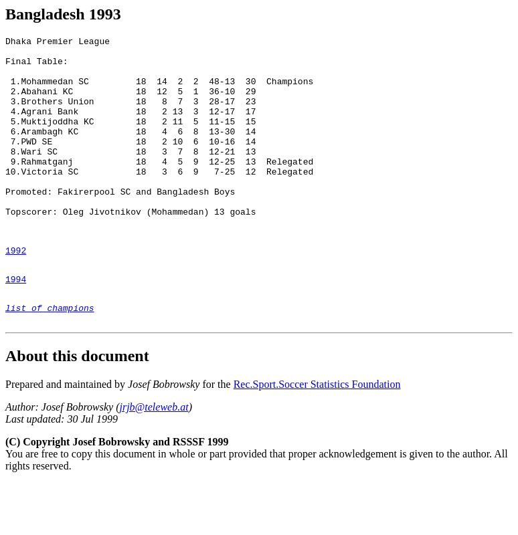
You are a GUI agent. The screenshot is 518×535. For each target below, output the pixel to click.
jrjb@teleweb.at (153, 459)
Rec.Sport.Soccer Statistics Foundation (317, 436)
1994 (15, 325)
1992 (15, 292)
